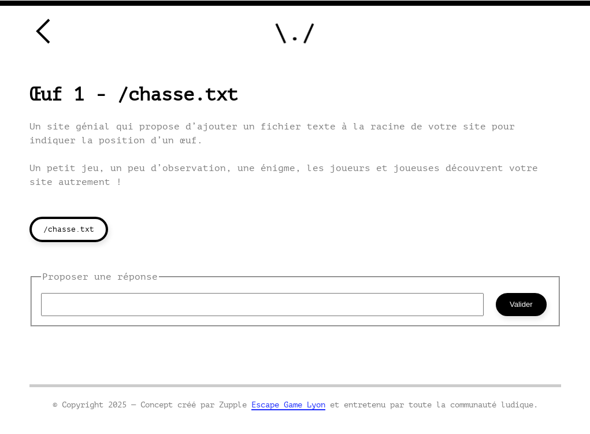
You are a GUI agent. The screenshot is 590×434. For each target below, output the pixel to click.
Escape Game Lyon (288, 404)
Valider (521, 304)
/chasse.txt (68, 229)
